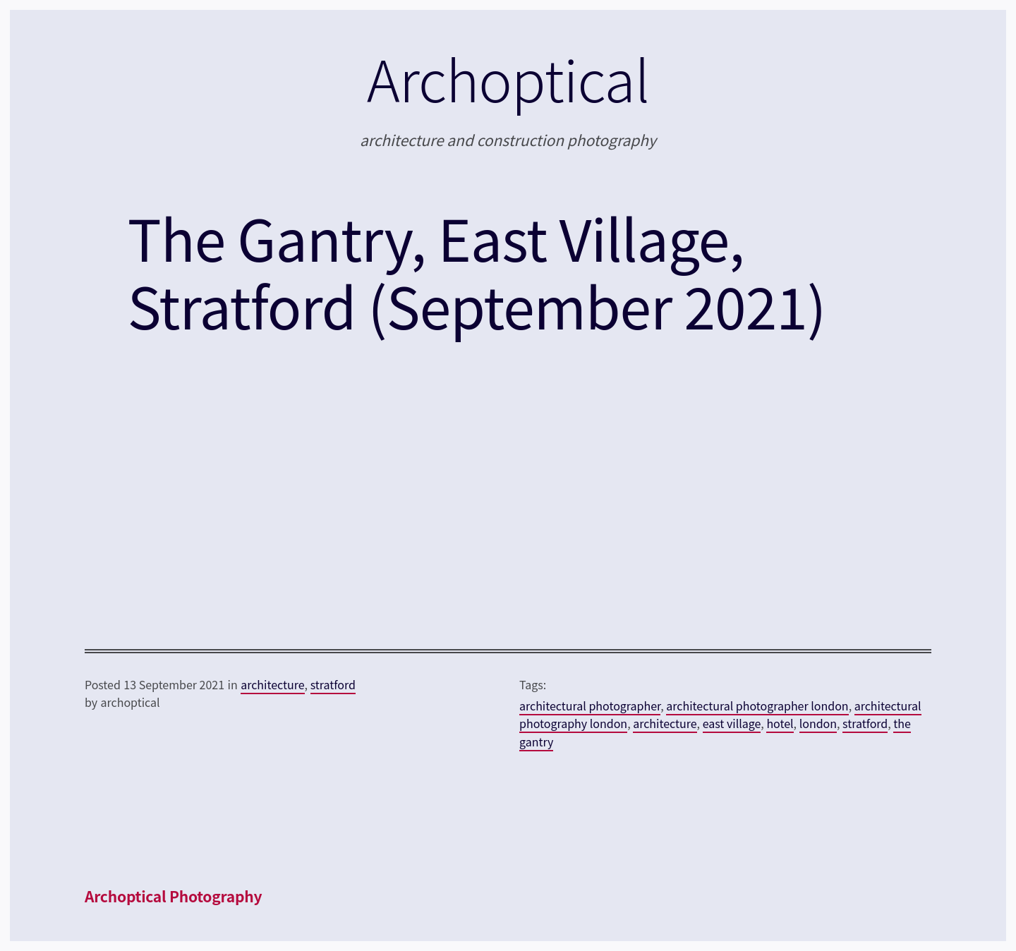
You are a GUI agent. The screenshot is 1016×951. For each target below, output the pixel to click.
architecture (272, 684)
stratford (333, 684)
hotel (779, 723)
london (818, 723)
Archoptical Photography (173, 896)
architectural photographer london (757, 705)
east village (732, 723)
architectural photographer (589, 705)
